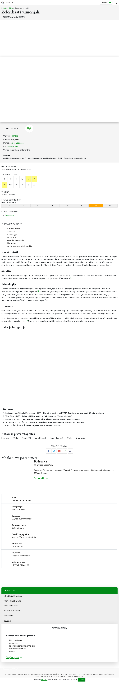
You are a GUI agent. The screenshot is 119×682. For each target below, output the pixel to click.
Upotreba (11, 237)
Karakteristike (13, 228)
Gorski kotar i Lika (12, 610)
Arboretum (13, 643)
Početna (4, 8)
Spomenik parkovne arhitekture (22, 646)
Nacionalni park (15, 640)
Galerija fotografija (15, 240)
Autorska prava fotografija (19, 246)
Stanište (11, 231)
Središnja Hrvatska (13, 596)
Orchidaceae (18, 143)
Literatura (11, 243)
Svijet (7, 621)
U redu (81, 680)
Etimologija (12, 234)
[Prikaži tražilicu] (115, 2)
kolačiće (44, 680)
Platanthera (12, 146)
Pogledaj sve (12, 657)
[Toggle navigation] (106, 2)
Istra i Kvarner (11, 605)
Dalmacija (8, 615)
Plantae (14, 136)
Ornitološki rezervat (17, 649)
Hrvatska (9, 590)
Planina (12, 651)
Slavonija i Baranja (12, 601)
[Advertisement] (59, 38)
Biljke (11, 8)
